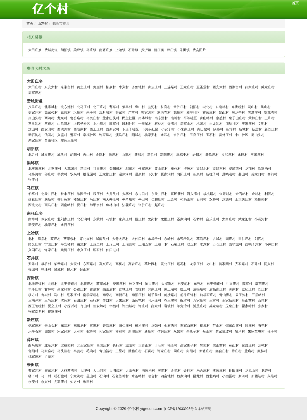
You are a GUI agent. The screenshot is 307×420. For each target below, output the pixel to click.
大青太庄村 (120, 239)
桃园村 (201, 124)
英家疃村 (216, 306)
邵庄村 (49, 174)
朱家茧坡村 (256, 331)
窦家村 (247, 284)
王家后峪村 (230, 300)
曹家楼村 (70, 239)
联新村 (49, 199)
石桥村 (198, 219)
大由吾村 (132, 371)
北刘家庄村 (65, 219)
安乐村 (33, 264)
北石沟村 (83, 219)
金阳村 (101, 155)
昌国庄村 (103, 345)
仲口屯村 (112, 250)
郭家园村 (147, 112)
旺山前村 (248, 300)
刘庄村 (263, 289)
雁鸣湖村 (228, 174)
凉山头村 (35, 118)
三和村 (270, 118)
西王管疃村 (36, 306)
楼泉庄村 (80, 199)
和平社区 (193, 112)
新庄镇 (159, 50)
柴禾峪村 (60, 264)
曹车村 (114, 107)
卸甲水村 (96, 205)
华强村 (156, 326)
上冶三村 (112, 244)
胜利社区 (128, 124)
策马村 (127, 107)
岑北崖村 (86, 239)
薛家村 (156, 306)
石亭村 (263, 326)
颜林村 (262, 351)
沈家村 (66, 300)
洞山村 (253, 107)
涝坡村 (189, 169)
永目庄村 (67, 225)
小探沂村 (70, 306)
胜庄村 (250, 326)
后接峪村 (199, 289)
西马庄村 (51, 205)
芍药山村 (187, 199)
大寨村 (127, 194)
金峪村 (257, 194)
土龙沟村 (216, 124)
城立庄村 (47, 155)
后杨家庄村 (217, 289)
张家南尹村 (36, 312)
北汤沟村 (51, 345)
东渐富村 (67, 87)
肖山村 (85, 306)
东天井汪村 (159, 194)
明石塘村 (60, 376)
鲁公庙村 (77, 118)
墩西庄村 (261, 284)
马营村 (78, 351)
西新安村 (112, 129)
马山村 (59, 295)
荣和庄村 (255, 118)
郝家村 (130, 169)
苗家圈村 (225, 264)
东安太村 (51, 87)
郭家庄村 (154, 289)
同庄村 (178, 351)
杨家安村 (151, 135)
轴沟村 (240, 331)
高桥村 (120, 264)
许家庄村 (51, 250)
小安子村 (168, 129)
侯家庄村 (145, 169)
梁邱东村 (219, 169)
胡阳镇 (66, 50)
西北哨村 (212, 376)
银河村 (72, 269)
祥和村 (120, 331)
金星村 (176, 371)
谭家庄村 (164, 351)
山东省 (43, 23)
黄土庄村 (83, 87)
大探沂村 (168, 284)
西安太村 (219, 87)
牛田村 (143, 199)
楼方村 (33, 295)
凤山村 (266, 107)
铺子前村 (154, 295)
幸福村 (114, 306)
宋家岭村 (64, 331)
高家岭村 (64, 289)
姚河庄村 (67, 250)
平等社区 (190, 118)
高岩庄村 (135, 264)
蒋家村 (234, 289)
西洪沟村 (64, 129)
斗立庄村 (232, 284)
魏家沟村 (183, 376)
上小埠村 (99, 124)
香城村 (33, 269)
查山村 (140, 107)
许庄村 (143, 306)
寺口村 (108, 300)
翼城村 (59, 269)
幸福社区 (89, 135)
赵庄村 (159, 205)
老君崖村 (254, 112)
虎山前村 (219, 345)
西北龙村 (35, 205)
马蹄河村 (35, 174)
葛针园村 (151, 264)
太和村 (78, 331)
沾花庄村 (128, 205)
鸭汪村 (46, 269)
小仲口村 (271, 244)
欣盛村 (218, 129)
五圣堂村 (203, 87)
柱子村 (272, 331)
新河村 (243, 376)
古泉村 (95, 289)
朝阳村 (195, 107)
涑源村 (227, 199)
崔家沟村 (51, 371)
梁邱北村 (203, 169)
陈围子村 (83, 194)
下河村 (153, 174)
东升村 (199, 284)
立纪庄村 (248, 289)
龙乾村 (263, 345)
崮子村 (91, 112)
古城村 (218, 239)
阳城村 (137, 135)
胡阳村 (75, 155)
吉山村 (88, 155)
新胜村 (152, 155)
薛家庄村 (251, 87)
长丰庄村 (67, 194)
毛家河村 (73, 295)
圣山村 (91, 376)
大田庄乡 (35, 50)
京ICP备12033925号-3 (180, 409)
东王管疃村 (214, 284)
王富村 (214, 300)
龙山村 (211, 264)
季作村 (176, 169)
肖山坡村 (203, 129)
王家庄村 (187, 87)
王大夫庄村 (243, 199)
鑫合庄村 (222, 351)
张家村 (263, 306)
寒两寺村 (164, 112)
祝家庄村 (54, 312)
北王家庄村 (36, 169)
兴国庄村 (35, 250)
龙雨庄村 (167, 219)
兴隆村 (272, 376)
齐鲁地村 (138, 87)
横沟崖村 (141, 326)
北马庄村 (83, 107)
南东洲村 (161, 118)
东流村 (66, 326)
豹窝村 (33, 194)
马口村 (46, 376)
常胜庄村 (180, 107)
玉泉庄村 (232, 306)
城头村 (62, 155)
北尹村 (33, 155)
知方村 (75, 382)
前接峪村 (170, 295)
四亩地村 (167, 376)
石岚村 (149, 351)
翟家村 (98, 250)
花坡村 (111, 219)
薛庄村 (237, 351)
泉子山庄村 (237, 118)
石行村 (95, 300)
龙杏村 (266, 371)
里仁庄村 (245, 239)
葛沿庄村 (203, 239)
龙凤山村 (251, 371)
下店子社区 (130, 129)
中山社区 (241, 135)
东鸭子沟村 (185, 239)
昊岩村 (205, 345)
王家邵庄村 (107, 174)
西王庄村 (96, 129)
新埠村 (231, 129)
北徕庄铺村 (36, 284)
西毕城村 (235, 244)
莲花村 (182, 264)
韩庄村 (178, 112)
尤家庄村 (60, 382)
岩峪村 (197, 155)
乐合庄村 (203, 371)
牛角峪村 (128, 199)
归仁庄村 (125, 326)
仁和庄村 (158, 199)
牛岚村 (124, 87)
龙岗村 (153, 219)
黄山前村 (161, 169)
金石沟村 (170, 326)
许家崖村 (106, 135)
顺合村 (153, 376)
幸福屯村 (183, 155)
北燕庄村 (54, 169)
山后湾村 (64, 124)
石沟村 (104, 376)
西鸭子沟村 (253, 244)
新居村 (257, 129)
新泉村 (198, 174)
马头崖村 (64, 351)
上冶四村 (128, 244)
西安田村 (47, 129)
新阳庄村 (166, 155)
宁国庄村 (51, 244)
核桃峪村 (209, 194)
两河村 (49, 118)
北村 (31, 239)
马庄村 (95, 199)
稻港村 (85, 169)
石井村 (256, 264)
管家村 (120, 112)
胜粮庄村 (135, 351)
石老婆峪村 (120, 376)
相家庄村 (106, 331)
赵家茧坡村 (223, 331)
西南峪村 (67, 205)
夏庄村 (82, 205)
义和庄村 (228, 155)
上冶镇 (120, 50)
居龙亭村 (238, 112)
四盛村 (49, 331)
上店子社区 (81, 124)
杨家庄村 (51, 225)
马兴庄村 (93, 118)
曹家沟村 (35, 371)
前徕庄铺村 (188, 295)
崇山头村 (51, 326)
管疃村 (140, 289)
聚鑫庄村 (248, 345)
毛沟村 (91, 351)
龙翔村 (250, 169)
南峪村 (176, 118)
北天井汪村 (49, 194)
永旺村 (243, 155)
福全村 (172, 345)
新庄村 (149, 331)
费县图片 (199, 50)
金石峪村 (242, 194)
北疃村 (53, 284)
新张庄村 (206, 351)
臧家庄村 (268, 87)
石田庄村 (80, 300)
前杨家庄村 (208, 295)
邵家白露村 (233, 326)
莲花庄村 (35, 199)
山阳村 (127, 155)
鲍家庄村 (35, 326)
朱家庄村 (35, 140)
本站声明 (204, 409)
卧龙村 (198, 376)
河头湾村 (193, 194)
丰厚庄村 (35, 289)
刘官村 (259, 239)
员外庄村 (225, 135)
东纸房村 (80, 326)
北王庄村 (99, 107)
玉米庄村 (257, 155)
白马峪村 (35, 345)
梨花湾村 (270, 112)
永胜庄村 (180, 135)
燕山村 (243, 174)
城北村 (208, 107)
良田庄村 (235, 371)
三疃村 (49, 124)
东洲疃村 (238, 107)
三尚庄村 (51, 300)
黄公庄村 (167, 264)
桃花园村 (89, 174)
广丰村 (133, 112)
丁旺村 (159, 345)
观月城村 (106, 112)
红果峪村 (226, 194)
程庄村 (98, 194)
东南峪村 (222, 107)
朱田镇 (185, 50)
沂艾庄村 (199, 306)
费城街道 (51, 50)
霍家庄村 (209, 112)
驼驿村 (91, 331)
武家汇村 (245, 219)
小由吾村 (228, 376)
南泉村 (108, 295)
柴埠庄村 (119, 284)
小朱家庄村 (185, 129)
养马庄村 (212, 155)
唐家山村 (187, 124)
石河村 (201, 199)
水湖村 (205, 244)
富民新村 (177, 194)
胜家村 (114, 124)
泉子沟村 (242, 295)
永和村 (166, 135)
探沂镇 (146, 50)
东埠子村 (154, 239)
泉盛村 (221, 118)
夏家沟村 (167, 174)
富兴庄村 (106, 264)
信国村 (49, 135)
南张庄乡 (106, 50)
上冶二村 (96, 244)
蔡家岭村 (103, 284)
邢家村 (75, 135)
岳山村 (208, 331)
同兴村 (269, 264)
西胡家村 (80, 129)
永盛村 (178, 331)
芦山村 (218, 326)
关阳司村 (116, 169)
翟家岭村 (248, 306)
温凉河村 (125, 174)
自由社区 (51, 140)
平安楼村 (67, 244)
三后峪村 (258, 295)
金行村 (189, 371)
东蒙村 (98, 219)
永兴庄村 (83, 250)
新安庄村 (35, 225)
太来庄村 (122, 300)
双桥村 (214, 199)
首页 (295, 3)
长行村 (118, 345)
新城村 (244, 129)
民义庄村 (35, 244)
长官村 (166, 107)
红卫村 (185, 289)
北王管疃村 (69, 284)
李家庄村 (219, 371)
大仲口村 (138, 239)
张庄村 (33, 180)
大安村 (75, 264)
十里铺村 (145, 124)
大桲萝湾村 (69, 371)
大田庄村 (35, 87)
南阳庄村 (138, 295)
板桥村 (46, 264)
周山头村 (258, 135)
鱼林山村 (112, 205)
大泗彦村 (116, 371)
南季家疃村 (91, 295)
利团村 (270, 194)
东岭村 (169, 239)
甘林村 (49, 289)
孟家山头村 (111, 118)
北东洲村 (67, 107)
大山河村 (99, 371)
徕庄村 (114, 155)
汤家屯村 (138, 300)
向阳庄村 (183, 174)
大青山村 (145, 345)
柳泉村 (111, 87)
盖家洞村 (35, 112)
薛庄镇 (172, 50)
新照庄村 (135, 331)
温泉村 (140, 174)
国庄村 (230, 239)
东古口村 (141, 194)
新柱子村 (212, 174)
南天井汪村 (111, 199)
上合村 (172, 199)
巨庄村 (140, 219)
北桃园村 (67, 345)
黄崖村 (98, 87)
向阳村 (191, 351)
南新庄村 (122, 295)
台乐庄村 (212, 219)
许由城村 (128, 306)
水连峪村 (138, 376)
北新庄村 (87, 284)
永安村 (33, 382)
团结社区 (232, 124)
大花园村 (70, 169)
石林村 (159, 124)
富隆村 (95, 326)
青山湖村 (226, 295)
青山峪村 (206, 118)
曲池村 (82, 244)
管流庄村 (109, 326)
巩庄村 (78, 112)
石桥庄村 (177, 244)
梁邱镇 (78, 50)
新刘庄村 (271, 129)
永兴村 (46, 382)
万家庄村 (199, 300)
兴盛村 (62, 135)
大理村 (85, 371)
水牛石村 (35, 331)
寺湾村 (172, 124)
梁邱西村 (235, 169)
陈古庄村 (151, 284)
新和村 (139, 155)
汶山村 (33, 129)
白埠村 (33, 219)
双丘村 (192, 244)
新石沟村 (35, 135)
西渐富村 (235, 87)
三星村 (120, 351)
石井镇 (133, 50)
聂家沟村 (183, 219)
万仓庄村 (219, 244)
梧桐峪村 (261, 199)
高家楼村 (51, 112)
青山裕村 (106, 351)
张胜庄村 (145, 205)
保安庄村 (47, 219)
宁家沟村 (77, 376)
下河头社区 (150, 129)
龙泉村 (62, 118)
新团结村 (258, 376)
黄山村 (234, 345)
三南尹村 (35, 300)
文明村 (263, 124)
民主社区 (128, 118)
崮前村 (163, 371)
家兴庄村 (125, 219)
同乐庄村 (154, 300)
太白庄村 (228, 219)
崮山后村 (109, 289)
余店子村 (193, 331)
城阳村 (130, 345)
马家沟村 (264, 169)
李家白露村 (188, 326)
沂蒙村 (49, 357)
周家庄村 (35, 93)
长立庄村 (135, 284)
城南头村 (102, 239)
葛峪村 (66, 112)
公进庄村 (80, 289)
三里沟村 (35, 124)
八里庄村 (35, 107)
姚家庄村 (35, 357)
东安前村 (184, 284)
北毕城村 (51, 107)
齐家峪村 (241, 264)
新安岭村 (99, 306)
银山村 (85, 269)
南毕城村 (145, 118)
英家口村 (258, 174)
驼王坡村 (170, 300)
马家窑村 (47, 351)
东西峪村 (89, 264)
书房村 (62, 174)
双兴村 (75, 174)
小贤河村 (261, 219)
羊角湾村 (183, 306)
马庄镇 (91, 50)
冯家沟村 (148, 371)
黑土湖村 (170, 289)
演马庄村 (122, 135)
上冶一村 (161, 244)
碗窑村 (185, 300)
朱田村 (88, 382)
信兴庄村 (164, 331)
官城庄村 (125, 289)
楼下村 (33, 376)
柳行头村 (64, 199)
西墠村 (263, 300)
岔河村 (153, 107)
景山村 (224, 112)
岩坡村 (169, 306)
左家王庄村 (69, 140)
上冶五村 (145, 244)
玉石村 (211, 135)
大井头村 (112, 194)
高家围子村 (188, 345)
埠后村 (43, 239)
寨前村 (272, 174)
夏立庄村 (54, 306)
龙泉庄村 (196, 264)
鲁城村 (46, 295)
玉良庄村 (196, 135)
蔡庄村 (56, 239)
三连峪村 (170, 87)
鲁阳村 (33, 351)
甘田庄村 (99, 169)
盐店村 (249, 351)
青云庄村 (154, 87)
